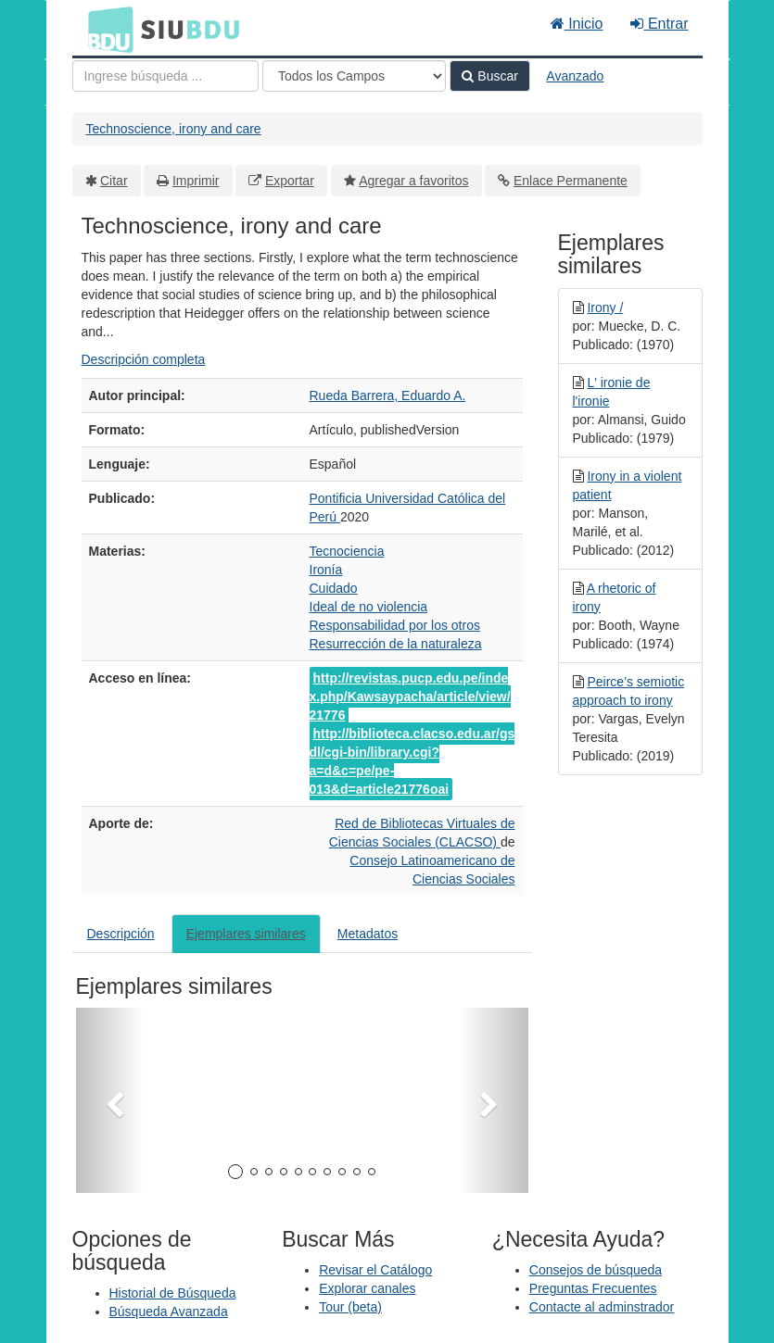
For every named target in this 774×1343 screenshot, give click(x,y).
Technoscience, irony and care (173, 128)
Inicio (577, 23)
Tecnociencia (347, 551)
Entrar (659, 23)
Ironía (326, 569)
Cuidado (334, 588)
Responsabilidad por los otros (395, 625)
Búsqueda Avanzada (168, 1311)
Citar (114, 180)
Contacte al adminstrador (601, 1306)
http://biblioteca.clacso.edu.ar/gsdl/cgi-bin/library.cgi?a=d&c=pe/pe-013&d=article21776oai (412, 761)
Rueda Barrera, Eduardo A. (388, 395)
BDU (106, 29)
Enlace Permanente (571, 180)
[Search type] (354, 76)
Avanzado (574, 76)
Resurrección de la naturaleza (396, 643)
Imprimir (196, 180)
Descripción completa (144, 359)
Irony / (605, 307)
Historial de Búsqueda (172, 1293)
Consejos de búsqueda (595, 1269)
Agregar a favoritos (413, 180)
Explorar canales (367, 1288)
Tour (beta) (350, 1306)
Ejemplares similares (246, 933)
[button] (110, 1100)
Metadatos (367, 933)
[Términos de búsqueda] (165, 76)
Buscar (489, 76)
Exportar (289, 180)
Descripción (121, 933)
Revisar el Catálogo (375, 1269)
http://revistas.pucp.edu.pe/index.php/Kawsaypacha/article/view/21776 (410, 696)
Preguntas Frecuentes (593, 1288)
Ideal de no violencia (369, 606)
